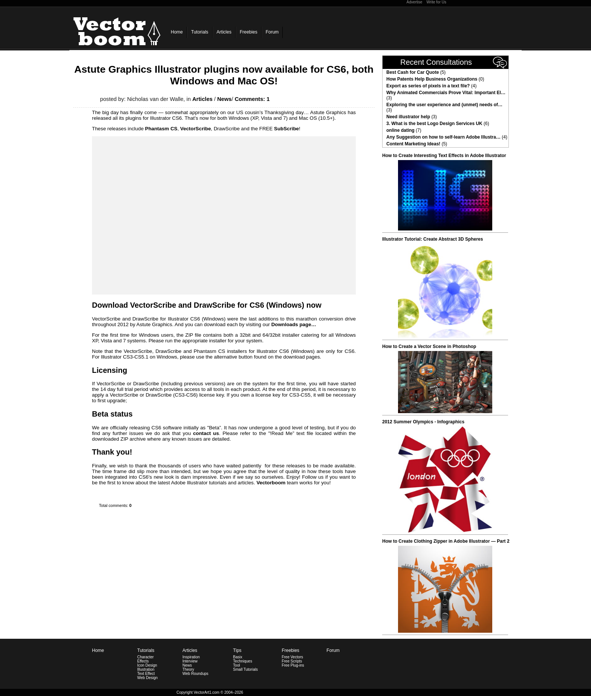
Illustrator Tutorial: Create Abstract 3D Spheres (432, 239)
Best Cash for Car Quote (412, 72)
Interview (190, 661)
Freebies (248, 32)
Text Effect (146, 674)
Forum (272, 32)
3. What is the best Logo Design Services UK (434, 123)
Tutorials (199, 32)
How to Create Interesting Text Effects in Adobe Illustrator (444, 155)
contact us (206, 433)
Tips (237, 650)
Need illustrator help (408, 116)
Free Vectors (292, 657)
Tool (236, 665)
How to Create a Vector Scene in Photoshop (429, 346)
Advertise (415, 2)
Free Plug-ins (293, 665)
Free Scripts (292, 661)
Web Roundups (195, 674)
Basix (237, 657)
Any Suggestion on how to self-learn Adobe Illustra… (443, 137)
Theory (188, 669)
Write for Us (436, 2)
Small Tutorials (245, 669)
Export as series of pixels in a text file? (428, 86)
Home (177, 32)
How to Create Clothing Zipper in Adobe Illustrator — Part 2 (446, 541)
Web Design (147, 678)
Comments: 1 (252, 99)
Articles (224, 32)
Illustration (146, 669)
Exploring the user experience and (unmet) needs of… (444, 104)
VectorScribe (195, 128)
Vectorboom (270, 482)
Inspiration (191, 657)
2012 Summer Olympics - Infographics (423, 421)
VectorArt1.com (206, 692)
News (224, 99)
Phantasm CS (161, 128)
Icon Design (147, 665)
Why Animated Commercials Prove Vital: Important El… (445, 92)
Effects (143, 661)
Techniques (242, 661)
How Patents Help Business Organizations (431, 79)
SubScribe (286, 128)
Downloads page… (293, 324)
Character (145, 657)
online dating (400, 130)
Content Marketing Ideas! (413, 144)
